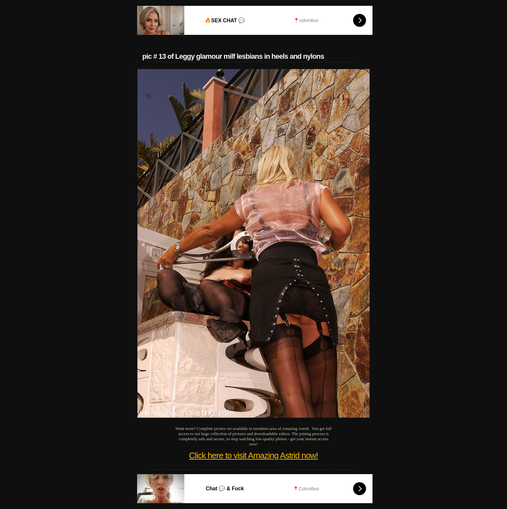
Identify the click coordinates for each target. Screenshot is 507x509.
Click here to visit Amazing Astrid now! (253, 455)
